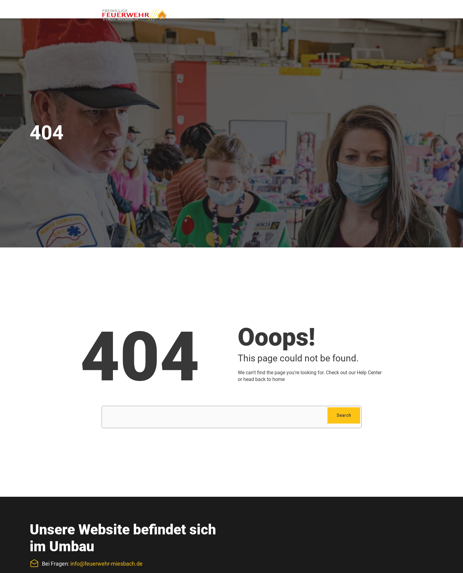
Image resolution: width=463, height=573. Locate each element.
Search (344, 415)
